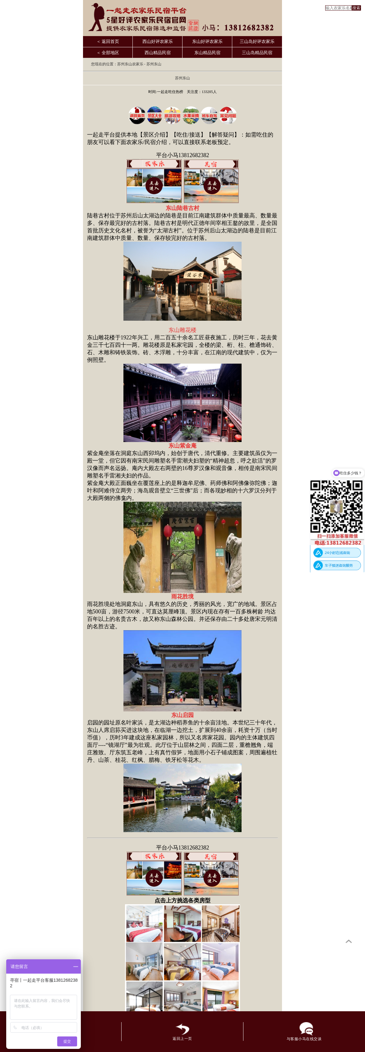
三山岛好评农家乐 (257, 41)
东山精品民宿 (207, 52)
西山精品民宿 (158, 52)
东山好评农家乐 (207, 41)
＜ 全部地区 (107, 52)
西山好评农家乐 (157, 41)
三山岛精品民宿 (257, 52)
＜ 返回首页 (107, 41)
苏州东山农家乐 (130, 64)
